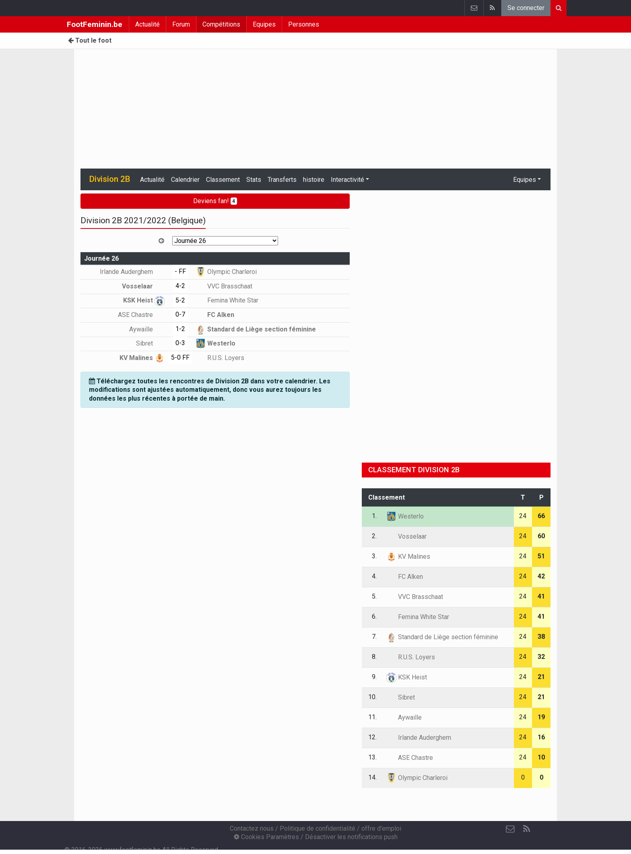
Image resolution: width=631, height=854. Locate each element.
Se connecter (525, 8)
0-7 (180, 314)
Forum (181, 24)
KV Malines (142, 358)
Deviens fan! (215, 201)
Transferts (282, 179)
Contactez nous (252, 828)
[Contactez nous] (510, 829)
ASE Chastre (141, 315)
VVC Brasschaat (224, 286)
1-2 (180, 329)
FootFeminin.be (94, 24)
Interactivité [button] (347, 179)
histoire (313, 179)
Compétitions (221, 24)
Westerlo (215, 343)
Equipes (264, 24)
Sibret (150, 343)
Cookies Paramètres (266, 837)
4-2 (180, 286)
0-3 (180, 343)
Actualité (147, 24)
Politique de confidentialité (317, 828)
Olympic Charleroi (226, 272)
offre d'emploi (381, 828)
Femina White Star (227, 300)
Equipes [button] (524, 179)
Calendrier (185, 179)
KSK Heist (144, 300)
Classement (223, 179)
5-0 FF (180, 357)
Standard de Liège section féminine (256, 329)
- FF (180, 271)
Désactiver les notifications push (351, 837)
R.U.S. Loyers (220, 358)
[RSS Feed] (526, 829)
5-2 (180, 300)
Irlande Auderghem (132, 272)
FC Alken (215, 315)
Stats (253, 179)
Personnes (303, 24)
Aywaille (147, 329)
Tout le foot (89, 40)
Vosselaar (143, 286)
